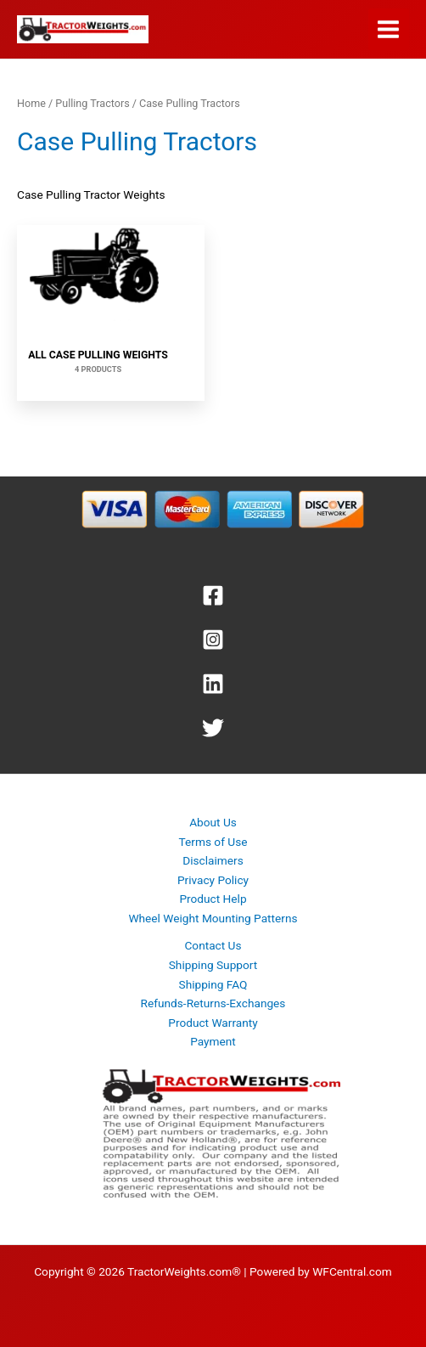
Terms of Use (213, 841)
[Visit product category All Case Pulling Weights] (98, 313)
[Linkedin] (213, 683)
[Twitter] (213, 727)
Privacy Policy (213, 880)
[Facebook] (213, 595)
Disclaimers (213, 860)
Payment (213, 1041)
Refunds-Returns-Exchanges (213, 1003)
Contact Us (212, 945)
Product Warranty (212, 1022)
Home (31, 103)
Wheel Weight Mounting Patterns (212, 918)
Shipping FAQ (213, 984)
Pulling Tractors (92, 103)
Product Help (212, 898)
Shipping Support (213, 965)
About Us (213, 822)
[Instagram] (213, 639)
